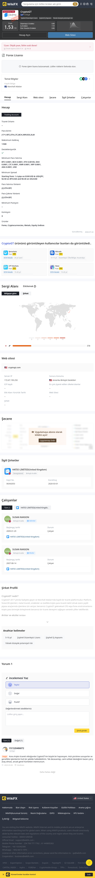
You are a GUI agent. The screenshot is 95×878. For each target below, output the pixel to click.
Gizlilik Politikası (68, 807)
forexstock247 (74, 867)
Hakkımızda (7, 807)
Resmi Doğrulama (38, 813)
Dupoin (45, 863)
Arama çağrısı (85, 807)
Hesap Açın (24, 35)
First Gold (82, 863)
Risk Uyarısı (34, 807)
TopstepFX (56, 863)
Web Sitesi (70, 35)
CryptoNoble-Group (48, 867)
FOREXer (32, 867)
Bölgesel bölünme (21, 819)
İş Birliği (5, 819)
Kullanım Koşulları (50, 807)
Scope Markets (32, 863)
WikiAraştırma (64, 813)
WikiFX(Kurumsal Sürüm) (16, 813)
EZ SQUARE (69, 863)
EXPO (52, 813)
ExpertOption (16, 863)
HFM (5, 863)
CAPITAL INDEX (9, 867)
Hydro (22, 867)
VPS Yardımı (79, 813)
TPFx (62, 867)
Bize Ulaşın (20, 807)
